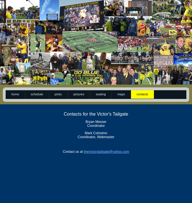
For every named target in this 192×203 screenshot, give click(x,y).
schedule (37, 94)
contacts (142, 94)
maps (121, 94)
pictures (78, 94)
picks (58, 94)
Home (15, 94)
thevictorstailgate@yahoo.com (106, 152)
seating (101, 94)
